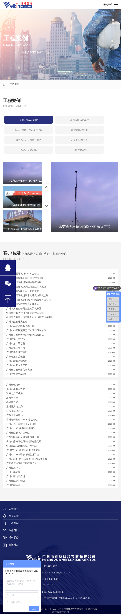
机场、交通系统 (22, 144)
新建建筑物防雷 (22, 132)
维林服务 (14, 532)
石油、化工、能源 (22, 120)
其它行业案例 (60, 144)
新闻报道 (14, 539)
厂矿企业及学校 (98, 132)
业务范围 (14, 525)
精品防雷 (14, 511)
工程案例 (14, 84)
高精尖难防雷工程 (60, 120)
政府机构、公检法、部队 (60, 132)
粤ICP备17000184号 (60, 607)
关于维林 (14, 503)
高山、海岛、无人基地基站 (98, 120)
